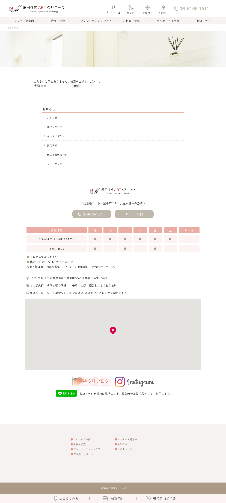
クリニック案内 (24, 21)
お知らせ (202, 21)
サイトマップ (54, 164)
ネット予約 (134, 214)
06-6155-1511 (92, 214)
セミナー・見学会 (168, 21)
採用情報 (52, 145)
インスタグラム (55, 136)
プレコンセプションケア (96, 21)
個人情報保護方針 (57, 155)
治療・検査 (58, 21)
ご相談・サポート (134, 21)
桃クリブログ (54, 127)
